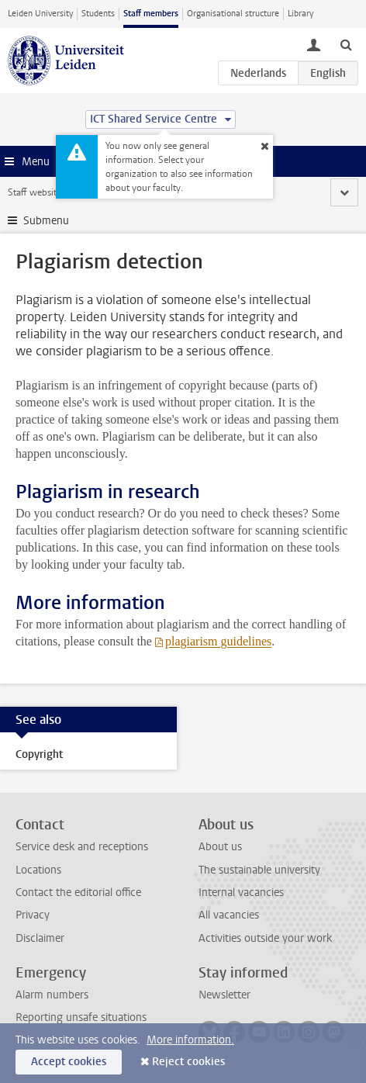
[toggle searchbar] (345, 44)
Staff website (34, 192)
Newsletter (224, 995)
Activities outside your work (265, 938)
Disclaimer (40, 938)
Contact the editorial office (78, 892)
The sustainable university (259, 870)
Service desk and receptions (82, 846)
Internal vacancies (241, 892)
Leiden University (40, 13)
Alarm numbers (52, 995)
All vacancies (229, 915)
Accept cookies (68, 1061)
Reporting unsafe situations (81, 1017)
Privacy (33, 915)
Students (98, 13)
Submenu (46, 220)
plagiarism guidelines (218, 641)
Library (300, 13)
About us (220, 846)
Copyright (39, 754)
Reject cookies (188, 1061)
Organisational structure (233, 13)
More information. (190, 1040)
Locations (38, 870)
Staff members (150, 13)
